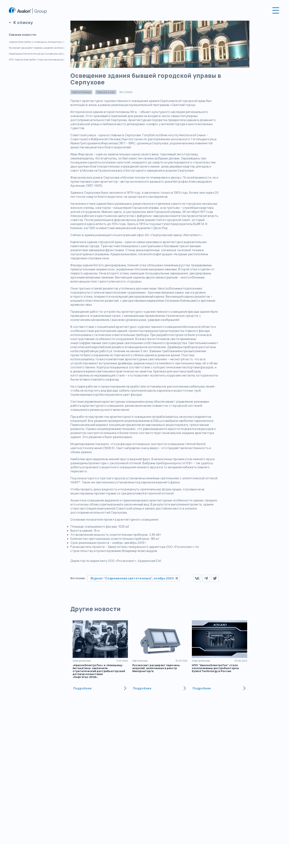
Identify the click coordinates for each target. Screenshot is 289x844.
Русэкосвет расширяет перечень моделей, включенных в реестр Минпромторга (37, 47)
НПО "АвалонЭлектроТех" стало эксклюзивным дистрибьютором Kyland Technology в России (37, 59)
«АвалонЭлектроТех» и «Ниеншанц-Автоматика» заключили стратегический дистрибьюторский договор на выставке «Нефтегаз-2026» (37, 42)
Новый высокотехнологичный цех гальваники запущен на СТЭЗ (37, 53)
